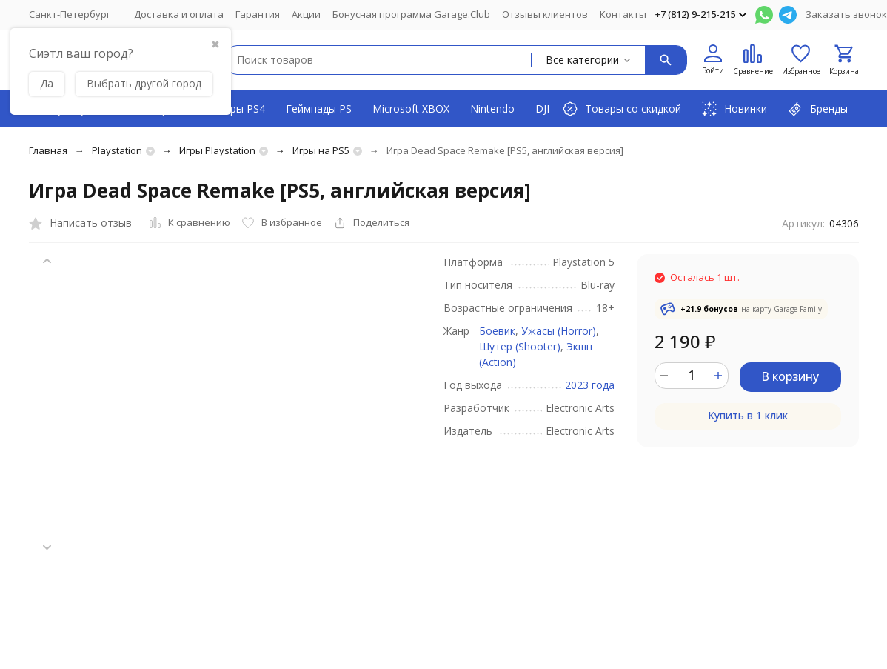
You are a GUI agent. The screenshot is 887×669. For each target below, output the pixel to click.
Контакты (623, 14)
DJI (542, 108)
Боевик (497, 331)
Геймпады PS (319, 108)
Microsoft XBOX (410, 108)
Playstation (117, 150)
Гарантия (257, 14)
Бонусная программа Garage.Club (411, 14)
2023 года (590, 385)
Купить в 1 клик (748, 415)
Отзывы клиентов (545, 14)
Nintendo (492, 108)
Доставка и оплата (179, 14)
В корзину (790, 376)
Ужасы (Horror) (558, 331)
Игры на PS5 (320, 150)
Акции (306, 14)
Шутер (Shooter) (519, 346)
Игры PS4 (241, 108)
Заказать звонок (846, 14)
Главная (48, 150)
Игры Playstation (217, 150)
